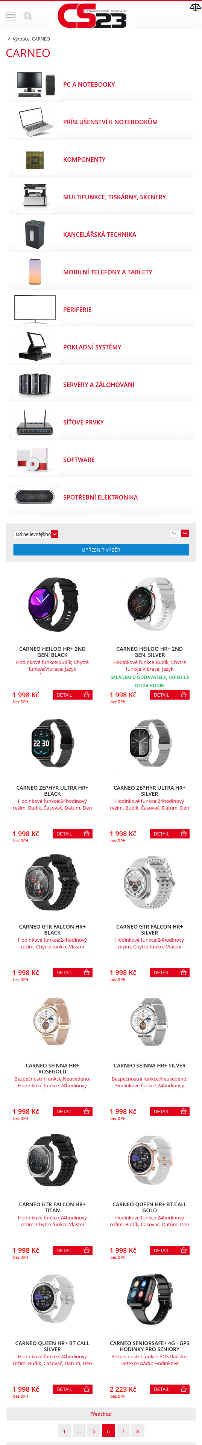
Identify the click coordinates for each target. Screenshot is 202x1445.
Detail (64, 695)
